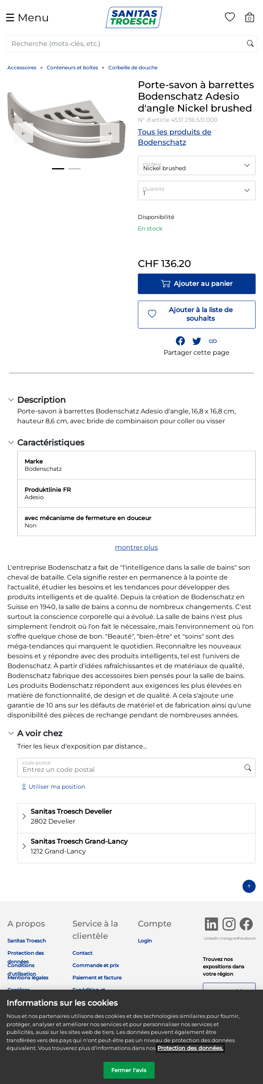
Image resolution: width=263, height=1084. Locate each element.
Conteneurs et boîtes (72, 67)
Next (109, 133)
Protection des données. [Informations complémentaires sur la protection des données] (190, 1052)
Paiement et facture (96, 977)
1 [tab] (58, 168)
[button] (213, 340)
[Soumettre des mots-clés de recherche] (250, 44)
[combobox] (131, 43)
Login (145, 941)
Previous (23, 133)
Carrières (18, 990)
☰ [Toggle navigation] (27, 17)
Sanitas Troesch (26, 941)
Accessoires (21, 67)
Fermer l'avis (129, 1074)
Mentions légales (27, 977)
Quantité (153, 189)
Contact (82, 953)
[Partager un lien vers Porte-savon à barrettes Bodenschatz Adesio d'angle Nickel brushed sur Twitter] (197, 340)
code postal (36, 763)
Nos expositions (229, 991)
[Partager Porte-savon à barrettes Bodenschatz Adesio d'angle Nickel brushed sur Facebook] (181, 340)
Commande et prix (95, 965)
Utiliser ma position (53, 786)
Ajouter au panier (197, 284)
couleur (152, 164)
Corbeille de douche (132, 67)
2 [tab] (74, 168)
